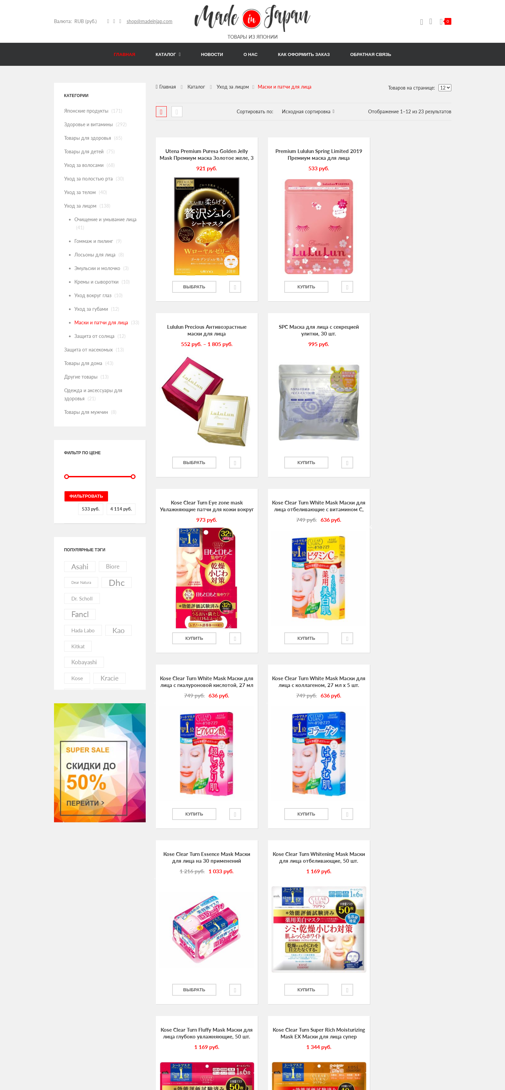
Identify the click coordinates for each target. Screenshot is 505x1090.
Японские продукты (86, 111)
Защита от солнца (94, 336)
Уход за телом (80, 192)
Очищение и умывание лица (105, 219)
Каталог (196, 87)
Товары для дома (83, 363)
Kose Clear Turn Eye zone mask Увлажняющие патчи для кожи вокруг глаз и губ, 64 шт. (303, 331)
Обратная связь (273, 991)
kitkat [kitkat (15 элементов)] (78, 646)
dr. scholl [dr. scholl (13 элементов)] (82, 598)
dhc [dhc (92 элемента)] (117, 582)
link (116, 904)
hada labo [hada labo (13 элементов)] (83, 630)
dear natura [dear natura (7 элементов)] (81, 582)
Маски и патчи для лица (101, 322)
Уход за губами (91, 309)
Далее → (314, 849)
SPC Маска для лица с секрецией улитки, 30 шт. (201, 330)
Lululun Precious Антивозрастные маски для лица (405, 154)
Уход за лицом (80, 206)
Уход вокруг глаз (92, 295)
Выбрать (191, 286)
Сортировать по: (255, 111)
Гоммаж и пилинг (93, 241)
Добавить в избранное (228, 287)
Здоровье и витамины (88, 124)
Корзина (266, 1041)
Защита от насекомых (88, 349)
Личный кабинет (274, 1016)
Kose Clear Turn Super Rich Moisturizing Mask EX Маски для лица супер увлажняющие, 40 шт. (405, 682)
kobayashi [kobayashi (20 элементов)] (84, 662)
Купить (293, 286)
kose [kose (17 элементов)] (77, 678)
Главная (167, 87)
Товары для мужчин (86, 412)
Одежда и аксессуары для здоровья (420, 1033)
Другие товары (80, 377)
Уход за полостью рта (88, 178)
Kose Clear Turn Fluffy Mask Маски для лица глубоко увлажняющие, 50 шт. (303, 682)
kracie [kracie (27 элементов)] (110, 678)
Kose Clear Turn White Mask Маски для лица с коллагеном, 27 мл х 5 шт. (303, 506)
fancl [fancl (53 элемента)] (80, 614)
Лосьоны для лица (94, 254)
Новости (266, 978)
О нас (263, 966)
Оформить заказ (274, 1028)
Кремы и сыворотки (96, 282)
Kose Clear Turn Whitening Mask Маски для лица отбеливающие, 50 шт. (201, 682)
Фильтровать (86, 496)
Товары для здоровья (87, 138)
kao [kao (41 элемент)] (118, 630)
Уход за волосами (84, 165)
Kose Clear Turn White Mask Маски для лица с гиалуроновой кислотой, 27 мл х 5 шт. (201, 506)
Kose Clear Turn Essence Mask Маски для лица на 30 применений (405, 506)
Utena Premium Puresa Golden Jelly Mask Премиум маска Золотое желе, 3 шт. (201, 155)
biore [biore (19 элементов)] (113, 566)
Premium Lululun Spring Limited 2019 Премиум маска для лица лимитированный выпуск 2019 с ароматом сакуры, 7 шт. (303, 155)
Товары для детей (84, 151)
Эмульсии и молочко (97, 268)
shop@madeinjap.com (150, 21)
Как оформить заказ (278, 1003)
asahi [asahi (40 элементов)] (79, 566)
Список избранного (277, 1053)
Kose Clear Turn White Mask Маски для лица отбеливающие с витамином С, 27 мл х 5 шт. (405, 331)
